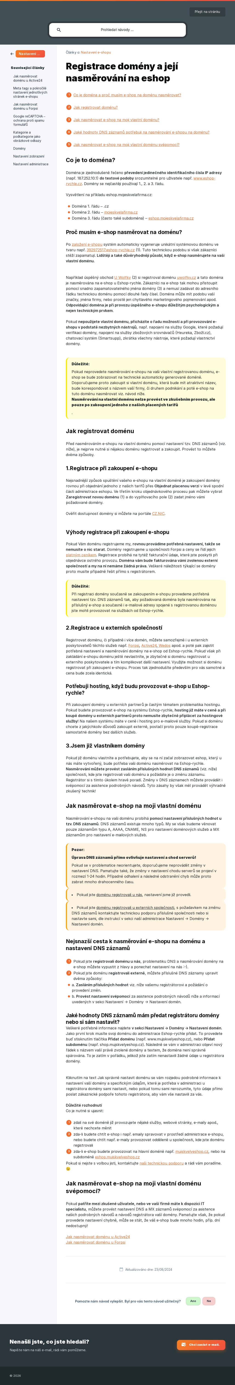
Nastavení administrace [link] (30, 164)
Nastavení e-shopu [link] (96, 52)
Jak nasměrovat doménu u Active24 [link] (27, 78)
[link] (28, 53)
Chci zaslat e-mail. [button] (204, 1344)
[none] (207, 12)
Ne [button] (209, 1301)
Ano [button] (193, 1301)
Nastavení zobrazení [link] (28, 156)
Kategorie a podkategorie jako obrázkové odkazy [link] (27, 137)
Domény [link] (19, 148)
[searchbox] (117, 30)
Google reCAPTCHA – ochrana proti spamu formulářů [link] (29, 120)
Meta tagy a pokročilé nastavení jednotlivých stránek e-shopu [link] (30, 92)
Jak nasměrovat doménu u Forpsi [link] (25, 106)
